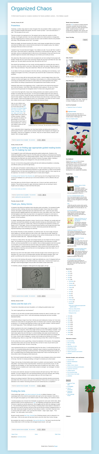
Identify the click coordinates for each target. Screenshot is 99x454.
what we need (74, 161)
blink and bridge (71, 342)
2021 (69, 271)
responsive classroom (72, 368)
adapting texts (18, 197)
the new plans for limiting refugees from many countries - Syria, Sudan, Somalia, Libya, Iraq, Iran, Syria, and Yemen (19, 110)
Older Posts (57, 434)
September (71, 285)
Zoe (34, 402)
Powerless (15, 25)
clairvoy (69, 344)
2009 (69, 330)
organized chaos (72, 111)
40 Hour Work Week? (72, 210)
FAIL (68, 203)
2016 (69, 316)
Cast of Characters (70, 389)
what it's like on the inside (73, 374)
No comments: (32, 139)
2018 (69, 277)
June (70, 291)
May (70, 293)
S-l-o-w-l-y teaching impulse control (75, 195)
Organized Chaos (31, 8)
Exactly (76, 176)
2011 (69, 326)
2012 (69, 324)
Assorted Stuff (70, 359)
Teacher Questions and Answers (74, 351)
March (70, 297)
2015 (69, 318)
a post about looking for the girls (32, 394)
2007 (69, 334)
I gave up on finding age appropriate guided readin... (77, 306)
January (71, 301)
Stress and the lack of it (21, 304)
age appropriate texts (26, 197)
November (71, 281)
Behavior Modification (72, 361)
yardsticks (69, 376)
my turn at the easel (72, 349)
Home (36, 434)
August (71, 287)
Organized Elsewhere (69, 392)
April (70, 295)
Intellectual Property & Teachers (74, 230)
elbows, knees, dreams (72, 365)
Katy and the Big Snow (39, 420)
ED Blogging (70, 386)
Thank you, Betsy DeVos (21, 204)
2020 (69, 273)
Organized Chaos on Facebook (74, 107)
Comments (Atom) (22, 436)
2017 (69, 279)
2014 (69, 320)
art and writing (70, 341)
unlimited (69, 353)
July (70, 289)
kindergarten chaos (71, 348)
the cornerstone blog (72, 372)
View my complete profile (72, 118)
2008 (69, 332)
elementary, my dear (72, 346)
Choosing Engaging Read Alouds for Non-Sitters (80, 249)
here (72, 24)
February (71, 299)
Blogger (56, 446)
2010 (69, 328)
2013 (69, 322)
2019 (69, 275)
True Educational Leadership (74, 259)
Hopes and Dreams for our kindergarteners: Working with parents (81, 220)
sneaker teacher (71, 370)
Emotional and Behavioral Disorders (75, 367)
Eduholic (69, 363)
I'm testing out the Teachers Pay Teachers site (23, 176)
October (71, 283)
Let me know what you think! (18, 189)
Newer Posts (15, 434)
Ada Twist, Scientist (29, 415)
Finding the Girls (18, 391)
